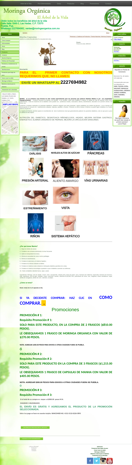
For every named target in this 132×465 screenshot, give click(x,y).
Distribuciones (6, 69)
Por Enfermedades (44, 3)
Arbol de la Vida (25, 3)
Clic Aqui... (118, 39)
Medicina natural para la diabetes (8, 85)
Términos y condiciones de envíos (9, 65)
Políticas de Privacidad (8, 61)
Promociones (94, 3)
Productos (70, 3)
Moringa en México (7, 81)
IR (44, 304)
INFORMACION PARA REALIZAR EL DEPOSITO (35, 427)
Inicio (3, 37)
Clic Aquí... (116, 60)
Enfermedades (6, 43)
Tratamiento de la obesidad (9, 89)
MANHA (25, 33)
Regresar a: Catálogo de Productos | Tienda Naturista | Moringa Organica (90, 36)
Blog (82, 3)
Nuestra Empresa (6, 58)
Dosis (59, 3)
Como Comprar (6, 40)
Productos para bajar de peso (8, 74)
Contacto (108, 3)
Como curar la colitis (7, 78)
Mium (107, 33)
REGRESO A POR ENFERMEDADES (31, 438)
